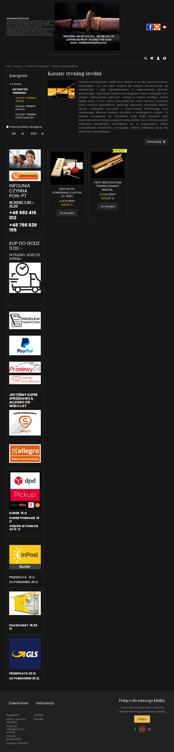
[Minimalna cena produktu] (13, 133)
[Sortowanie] (155, 142)
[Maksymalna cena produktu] (33, 133)
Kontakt (38, 714)
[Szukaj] (145, 58)
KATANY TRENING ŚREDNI (26, 99)
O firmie (39, 709)
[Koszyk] (152, 58)
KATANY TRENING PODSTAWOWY (26, 116)
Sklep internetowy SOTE (156, 748)
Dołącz (142, 719)
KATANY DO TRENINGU (20, 91)
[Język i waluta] (164, 58)
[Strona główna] (87, 27)
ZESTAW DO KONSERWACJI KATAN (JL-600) (66, 193)
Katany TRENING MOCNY (26, 107)
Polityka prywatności (13, 732)
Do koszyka (67, 214)
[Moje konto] (158, 58)
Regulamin (12, 709)
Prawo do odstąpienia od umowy (15, 723)
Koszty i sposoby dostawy (16, 715)
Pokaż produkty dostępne (24, 127)
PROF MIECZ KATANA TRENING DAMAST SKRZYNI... (107, 187)
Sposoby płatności (17, 737)
